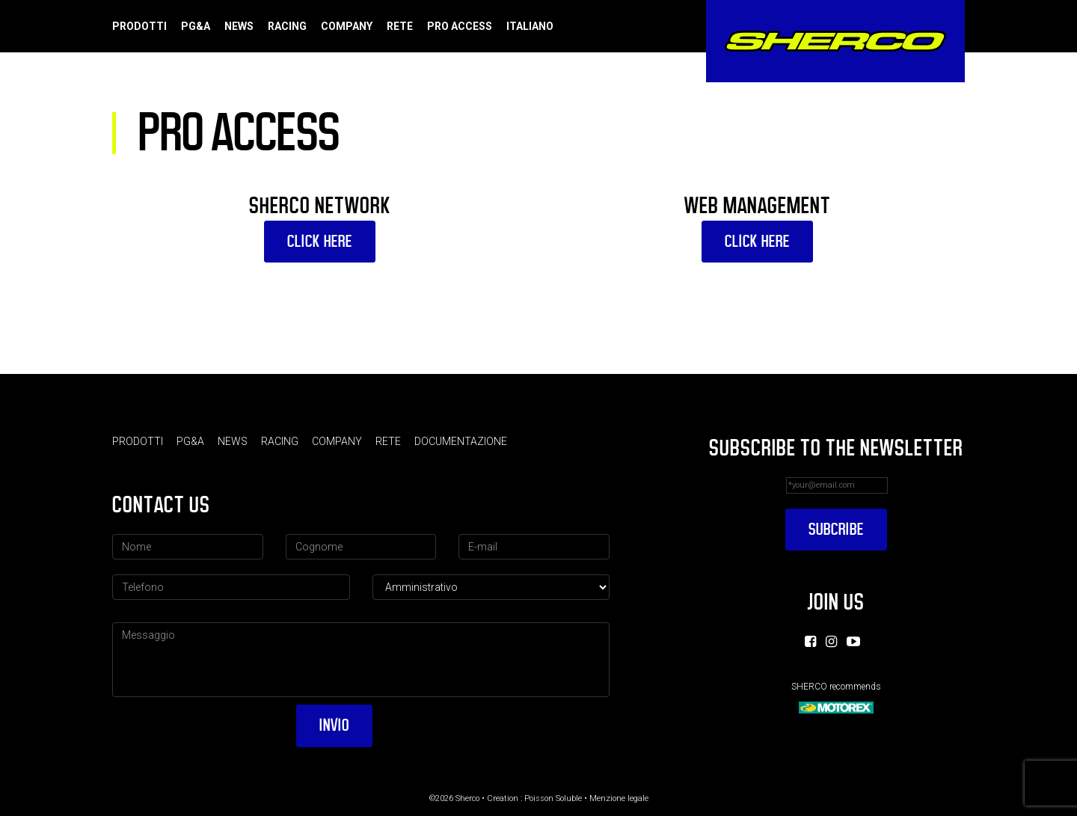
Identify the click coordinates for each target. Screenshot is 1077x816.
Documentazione (460, 441)
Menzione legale (618, 798)
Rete (400, 26)
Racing (287, 26)
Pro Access (459, 26)
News (239, 26)
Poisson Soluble (553, 798)
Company (346, 26)
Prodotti (139, 26)
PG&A (195, 26)
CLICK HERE (319, 241)
